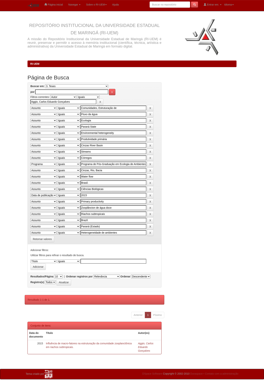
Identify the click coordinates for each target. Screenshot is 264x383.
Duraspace (196, 373)
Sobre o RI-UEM (96, 4)
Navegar (74, 4)
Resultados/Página (41, 276)
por (32, 91)
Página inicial (53, 4)
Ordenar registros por (79, 276)
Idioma (229, 4)
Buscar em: (37, 86)
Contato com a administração (221, 373)
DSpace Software (152, 373)
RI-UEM (34, 63)
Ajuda (115, 4)
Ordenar (125, 276)
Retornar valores (42, 239)
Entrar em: (212, 4)
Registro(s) (37, 282)
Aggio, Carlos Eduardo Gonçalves (145, 347)
